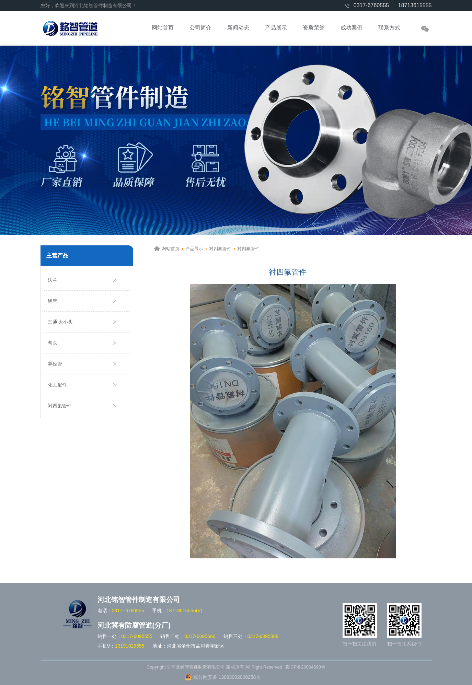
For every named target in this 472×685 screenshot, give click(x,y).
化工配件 (57, 384)
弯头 (52, 343)
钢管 (52, 301)
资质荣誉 (314, 28)
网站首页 (163, 28)
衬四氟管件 (60, 405)
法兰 (52, 280)
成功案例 (351, 28)
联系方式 (389, 28)
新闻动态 (238, 28)
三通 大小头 (60, 322)
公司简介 (200, 28)
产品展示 (276, 28)
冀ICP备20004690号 (305, 667)
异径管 (55, 364)
